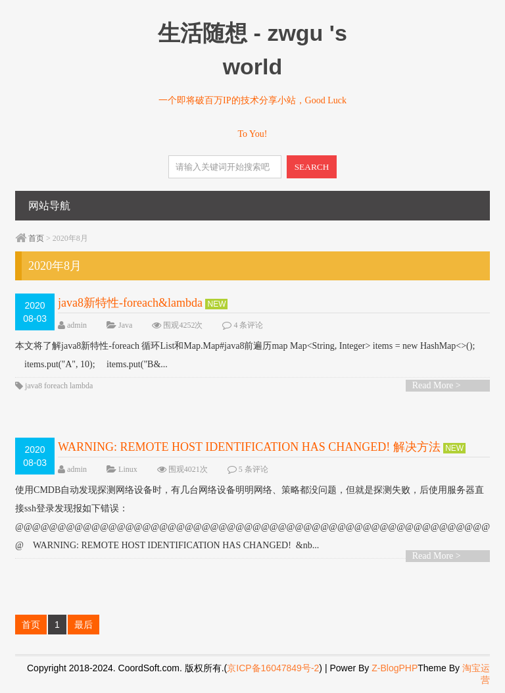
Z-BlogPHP (395, 668)
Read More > (436, 385)
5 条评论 (253, 469)
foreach (56, 385)
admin (77, 325)
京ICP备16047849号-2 (273, 668)
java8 (33, 385)
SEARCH (312, 167)
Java (125, 325)
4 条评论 (248, 325)
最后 (83, 624)
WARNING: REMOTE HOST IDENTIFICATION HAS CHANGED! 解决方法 (249, 446)
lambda (81, 385)
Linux (127, 469)
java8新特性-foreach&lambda (130, 302)
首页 (36, 238)
